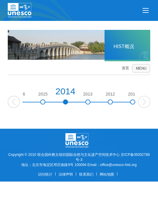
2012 (120, 98)
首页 (125, 68)
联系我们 (86, 174)
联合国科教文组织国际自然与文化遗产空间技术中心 (78, 155)
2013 (97, 98)
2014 (75, 95)
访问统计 (45, 174)
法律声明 (66, 174)
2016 (30, 98)
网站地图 (107, 174)
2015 (53, 98)
